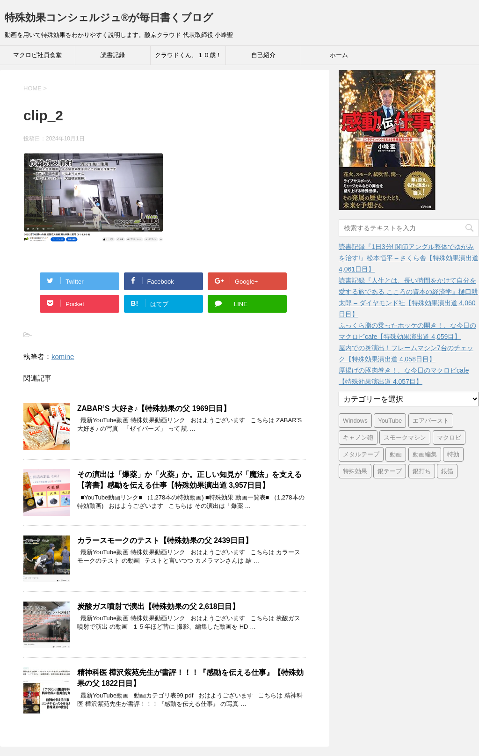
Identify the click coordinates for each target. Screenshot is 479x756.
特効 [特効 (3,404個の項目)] (453, 454)
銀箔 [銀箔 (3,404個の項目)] (447, 471)
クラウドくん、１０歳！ (188, 55)
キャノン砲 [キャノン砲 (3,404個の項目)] (358, 437)
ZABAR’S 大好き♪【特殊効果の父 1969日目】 (154, 408)
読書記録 (113, 55)
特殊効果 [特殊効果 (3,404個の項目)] (355, 471)
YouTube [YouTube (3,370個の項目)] (390, 420)
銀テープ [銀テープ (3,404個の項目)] (389, 471)
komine (62, 356)
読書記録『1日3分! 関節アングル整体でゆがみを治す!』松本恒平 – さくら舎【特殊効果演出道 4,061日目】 (409, 258)
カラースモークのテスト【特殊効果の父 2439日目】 (165, 540)
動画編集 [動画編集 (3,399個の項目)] (425, 454)
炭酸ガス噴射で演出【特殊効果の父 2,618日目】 (158, 606)
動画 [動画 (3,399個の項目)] (396, 454)
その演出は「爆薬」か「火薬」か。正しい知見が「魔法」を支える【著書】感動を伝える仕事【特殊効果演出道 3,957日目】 (189, 479)
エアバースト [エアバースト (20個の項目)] (431, 420)
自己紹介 (263, 55)
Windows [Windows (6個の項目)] (355, 420)
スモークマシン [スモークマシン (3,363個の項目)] (405, 437)
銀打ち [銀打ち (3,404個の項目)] (422, 471)
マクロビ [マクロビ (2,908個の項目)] (449, 437)
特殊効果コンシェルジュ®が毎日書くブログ (109, 17)
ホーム (339, 55)
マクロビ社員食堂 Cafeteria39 (37, 58)
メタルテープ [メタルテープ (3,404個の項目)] (361, 454)
